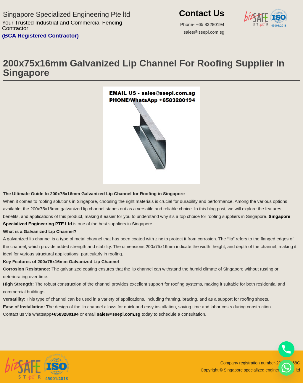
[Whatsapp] (286, 368)
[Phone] (286, 349)
